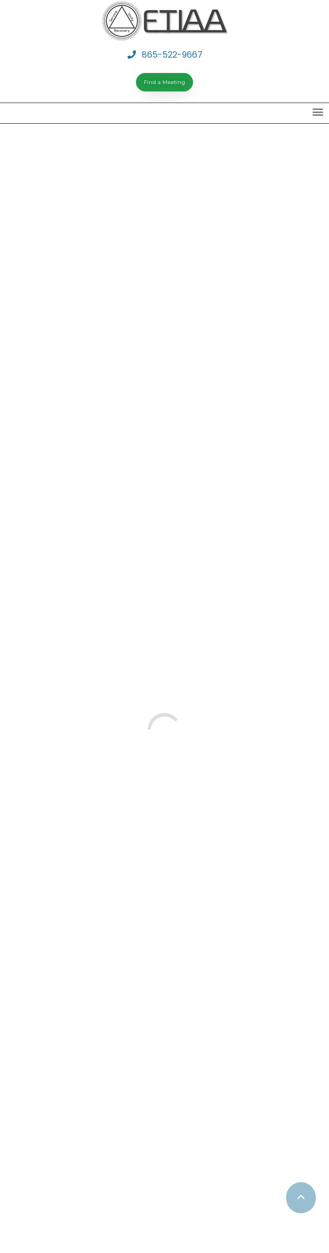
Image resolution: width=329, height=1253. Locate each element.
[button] (317, 112)
